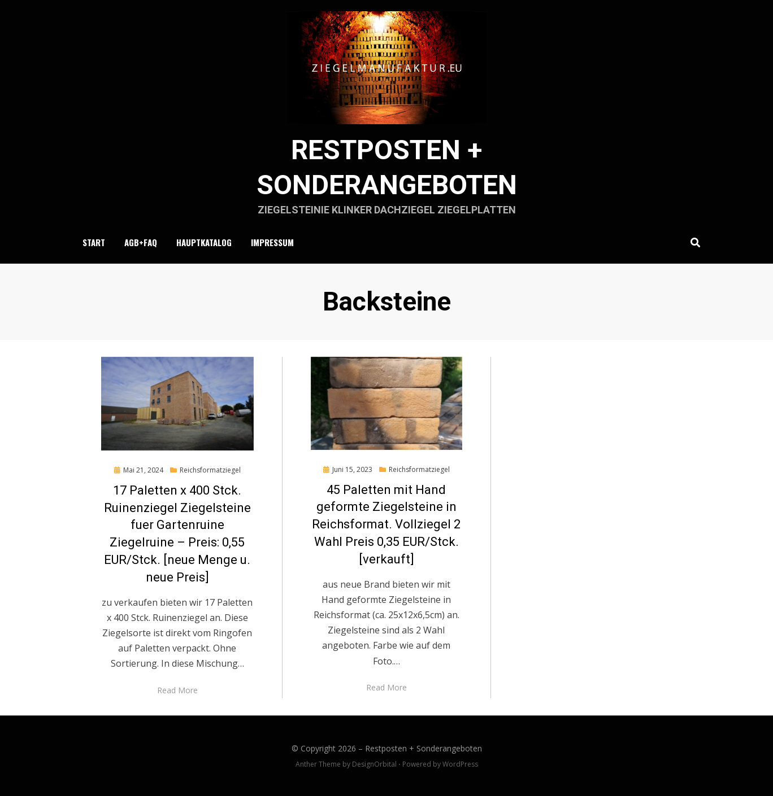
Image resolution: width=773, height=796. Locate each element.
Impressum (272, 242)
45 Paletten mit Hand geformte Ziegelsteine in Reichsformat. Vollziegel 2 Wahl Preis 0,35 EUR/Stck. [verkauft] (386, 524)
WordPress (460, 764)
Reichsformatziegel (210, 470)
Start (93, 242)
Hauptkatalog (204, 242)
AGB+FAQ (140, 242)
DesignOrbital (374, 764)
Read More (177, 690)
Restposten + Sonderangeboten (423, 748)
